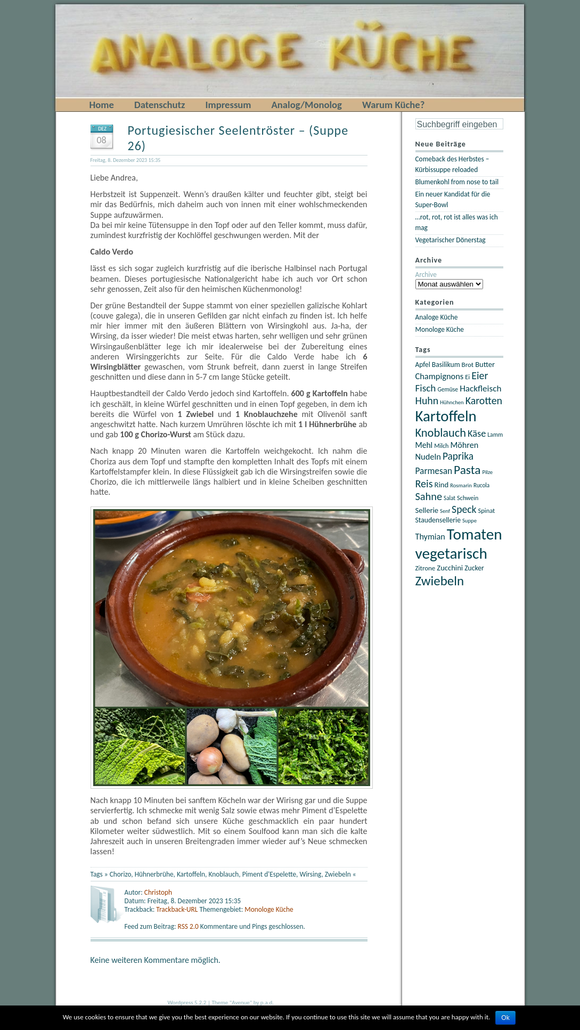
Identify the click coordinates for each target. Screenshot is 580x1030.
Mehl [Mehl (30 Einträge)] (424, 445)
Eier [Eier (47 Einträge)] (479, 375)
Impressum (228, 105)
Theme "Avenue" (231, 1002)
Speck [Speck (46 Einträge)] (464, 509)
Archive (426, 274)
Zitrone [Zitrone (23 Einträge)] (425, 568)
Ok (505, 1017)
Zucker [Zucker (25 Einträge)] (474, 568)
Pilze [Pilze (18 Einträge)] (487, 472)
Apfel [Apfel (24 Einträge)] (422, 364)
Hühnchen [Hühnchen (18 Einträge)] (451, 402)
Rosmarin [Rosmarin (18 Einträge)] (461, 485)
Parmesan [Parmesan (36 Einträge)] (434, 471)
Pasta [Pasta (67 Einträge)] (467, 469)
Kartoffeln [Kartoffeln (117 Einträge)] (446, 416)
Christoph (158, 892)
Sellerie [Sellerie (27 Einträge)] (427, 510)
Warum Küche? (393, 105)
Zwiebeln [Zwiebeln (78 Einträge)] (439, 581)
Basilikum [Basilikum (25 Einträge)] (446, 364)
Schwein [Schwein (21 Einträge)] (467, 498)
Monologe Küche (268, 909)
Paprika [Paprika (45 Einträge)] (458, 456)
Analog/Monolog (307, 105)
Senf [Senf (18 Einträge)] (445, 511)
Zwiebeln (338, 874)
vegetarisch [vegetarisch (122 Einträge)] (451, 553)
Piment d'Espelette (269, 874)
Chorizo (121, 874)
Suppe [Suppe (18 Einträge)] (469, 520)
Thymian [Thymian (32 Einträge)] (430, 537)
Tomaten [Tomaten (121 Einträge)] (474, 534)
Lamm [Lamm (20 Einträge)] (495, 434)
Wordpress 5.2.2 (187, 1002)
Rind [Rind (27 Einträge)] (442, 484)
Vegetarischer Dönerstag (450, 239)
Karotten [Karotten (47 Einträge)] (483, 400)
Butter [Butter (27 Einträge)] (485, 364)
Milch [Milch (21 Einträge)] (441, 445)
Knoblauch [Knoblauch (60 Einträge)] (441, 433)
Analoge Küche (436, 317)
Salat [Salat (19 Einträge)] (449, 498)
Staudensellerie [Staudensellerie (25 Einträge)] (438, 520)
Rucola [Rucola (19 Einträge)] (481, 485)
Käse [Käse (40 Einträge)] (477, 433)
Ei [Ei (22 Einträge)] (467, 377)
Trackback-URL (177, 909)
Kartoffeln (191, 874)
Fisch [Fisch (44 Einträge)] (425, 388)
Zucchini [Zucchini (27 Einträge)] (450, 568)
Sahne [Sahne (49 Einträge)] (429, 496)
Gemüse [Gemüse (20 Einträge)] (447, 389)
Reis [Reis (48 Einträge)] (424, 483)
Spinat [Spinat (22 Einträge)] (486, 510)
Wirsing (310, 874)
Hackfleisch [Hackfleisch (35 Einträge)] (480, 388)
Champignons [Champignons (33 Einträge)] (439, 376)
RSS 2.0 (189, 926)
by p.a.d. (264, 1002)
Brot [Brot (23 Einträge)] (468, 365)
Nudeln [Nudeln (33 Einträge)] (428, 456)
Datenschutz (159, 105)
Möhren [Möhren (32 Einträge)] (464, 445)
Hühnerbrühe (154, 874)
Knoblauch (223, 874)
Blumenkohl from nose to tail (457, 181)
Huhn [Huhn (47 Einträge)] (427, 400)
